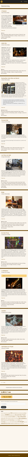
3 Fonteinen (4, 182)
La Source (23, 112)
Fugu (24, 34)
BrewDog (15, 263)
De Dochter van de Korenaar (16, 183)
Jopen (11, 225)
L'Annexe (12, 184)
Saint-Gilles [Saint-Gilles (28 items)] (8, 423)
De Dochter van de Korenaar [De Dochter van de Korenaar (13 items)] (14, 418)
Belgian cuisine (9, 147)
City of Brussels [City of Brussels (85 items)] (22, 416)
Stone (6, 226)
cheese (22, 70)
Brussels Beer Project (14, 70)
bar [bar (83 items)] (11, 413)
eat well (16, 289)
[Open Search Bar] (21, 1)
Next (5, 382)
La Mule (19, 35)
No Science (18, 225)
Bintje (2, 192)
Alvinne (8, 222)
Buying (6, 110)
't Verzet (3, 263)
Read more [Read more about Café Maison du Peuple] (3, 371)
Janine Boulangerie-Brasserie (8, 35)
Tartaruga (8, 226)
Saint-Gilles (12, 304)
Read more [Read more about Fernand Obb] (3, 143)
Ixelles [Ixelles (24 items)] (19, 420)
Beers (3, 33)
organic (7, 340)
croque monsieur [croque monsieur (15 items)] (7, 418)
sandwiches (10, 340)
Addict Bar (4, 43)
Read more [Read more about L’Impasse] (3, 30)
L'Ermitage (19, 112)
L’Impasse (4, 11)
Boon (16, 339)
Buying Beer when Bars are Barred (10, 78)
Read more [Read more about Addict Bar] (3, 66)
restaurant (3, 226)
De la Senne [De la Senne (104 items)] (22, 418)
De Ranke (3, 184)
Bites (3, 146)
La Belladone (4, 270)
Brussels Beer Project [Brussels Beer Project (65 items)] (20, 414)
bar (2, 34)
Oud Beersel (16, 184)
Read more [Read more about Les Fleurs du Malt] (3, 178)
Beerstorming (6, 34)
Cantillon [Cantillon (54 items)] (13, 416)
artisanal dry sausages (6, 339)
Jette (8, 264)
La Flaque (15, 35)
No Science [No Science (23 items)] (15, 421)
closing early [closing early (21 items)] (3, 418)
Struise (20, 184)
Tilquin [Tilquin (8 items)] (23, 423)
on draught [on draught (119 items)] (21, 421)
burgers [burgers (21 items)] (6, 416)
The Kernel (13, 376)
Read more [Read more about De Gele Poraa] (3, 259)
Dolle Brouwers (21, 224)
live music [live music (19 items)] (11, 421)
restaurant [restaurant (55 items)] (3, 423)
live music (22, 35)
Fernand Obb (4, 120)
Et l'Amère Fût (20, 34)
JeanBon (3, 310)
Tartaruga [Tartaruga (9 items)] (21, 423)
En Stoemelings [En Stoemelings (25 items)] (11, 420)
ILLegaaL (5, 225)
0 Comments (4, 38)
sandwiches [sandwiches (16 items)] (12, 423)
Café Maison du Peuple (7, 346)
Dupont (2, 225)
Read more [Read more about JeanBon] (3, 335)
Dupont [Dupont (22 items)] (4, 420)
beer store (4, 111)
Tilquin (22, 184)
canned (12, 34)
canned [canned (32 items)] (9, 416)
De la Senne (16, 34)
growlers (16, 112)
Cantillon (2, 112)
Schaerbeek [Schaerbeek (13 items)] (16, 423)
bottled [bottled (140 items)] (7, 415)
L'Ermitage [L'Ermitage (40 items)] (3, 421)
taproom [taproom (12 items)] (19, 423)
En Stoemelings (11, 112)
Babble (3, 110)
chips (21, 222)
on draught (22, 225)
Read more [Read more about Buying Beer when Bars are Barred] (3, 107)
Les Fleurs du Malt (6, 155)
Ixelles (2, 35)
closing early (9, 183)
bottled (10, 34)
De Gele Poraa (5, 233)
